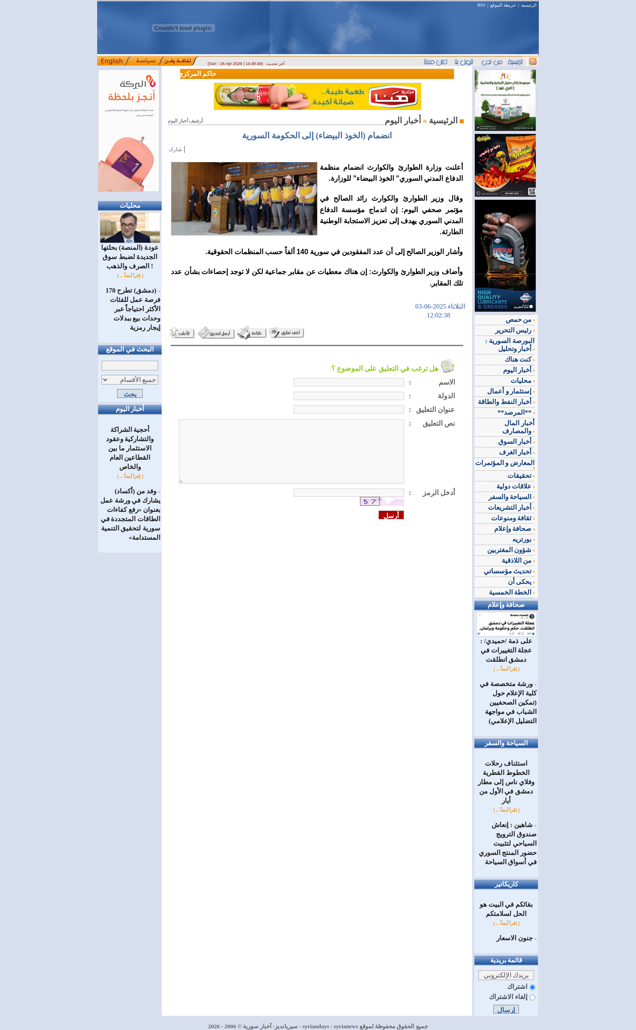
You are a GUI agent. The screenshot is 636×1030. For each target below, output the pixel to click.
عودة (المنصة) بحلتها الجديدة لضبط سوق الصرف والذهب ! (130, 253)
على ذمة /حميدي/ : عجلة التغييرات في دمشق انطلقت (506, 647)
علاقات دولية (515, 486)
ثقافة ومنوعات (513, 518)
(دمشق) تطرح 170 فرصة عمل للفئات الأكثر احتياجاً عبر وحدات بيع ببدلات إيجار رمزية (133, 309)
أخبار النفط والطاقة (506, 401)
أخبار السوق (516, 441)
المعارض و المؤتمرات (505, 464)
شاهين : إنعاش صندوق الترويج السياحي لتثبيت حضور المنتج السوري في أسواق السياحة (508, 843)
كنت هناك (520, 359)
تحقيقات (520, 475)
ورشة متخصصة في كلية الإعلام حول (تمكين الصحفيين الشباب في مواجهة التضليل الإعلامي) (508, 702)
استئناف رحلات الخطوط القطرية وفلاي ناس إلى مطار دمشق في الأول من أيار (506, 782)
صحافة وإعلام (514, 528)
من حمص (520, 319)
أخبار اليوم (519, 370)
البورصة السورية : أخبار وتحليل (510, 344)
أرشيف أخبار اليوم (185, 120)
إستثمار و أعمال (510, 391)
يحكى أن (521, 581)
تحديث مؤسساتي (509, 571)
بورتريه (523, 539)
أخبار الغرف (517, 452)
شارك (175, 149)
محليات (522, 380)
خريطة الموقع (503, 5)
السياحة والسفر (511, 496)
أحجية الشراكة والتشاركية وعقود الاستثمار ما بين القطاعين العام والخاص (130, 448)
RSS (481, 5)
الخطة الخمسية (512, 592)
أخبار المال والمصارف (518, 427)
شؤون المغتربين (511, 549)
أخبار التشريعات (511, 507)
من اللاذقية (518, 560)
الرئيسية (529, 5)
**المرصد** (515, 412)
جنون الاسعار (514, 938)
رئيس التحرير (515, 330)
